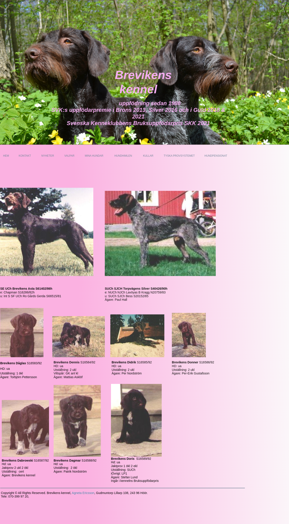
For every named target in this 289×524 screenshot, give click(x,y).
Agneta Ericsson (83, 493)
